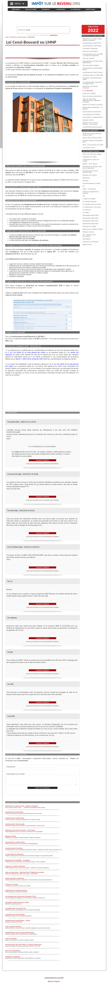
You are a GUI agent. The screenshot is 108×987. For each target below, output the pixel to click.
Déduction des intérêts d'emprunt (16, 892)
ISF (84, 196)
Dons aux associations (12, 953)
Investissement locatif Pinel (14, 814)
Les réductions (76, 9)
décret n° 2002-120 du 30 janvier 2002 (29, 359)
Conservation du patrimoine (14, 856)
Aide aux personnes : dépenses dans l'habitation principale (24, 874)
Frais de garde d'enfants (13, 928)
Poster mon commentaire (42, 790)
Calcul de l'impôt (30, 9)
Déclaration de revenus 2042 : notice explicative (93, 167)
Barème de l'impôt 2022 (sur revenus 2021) (92, 134)
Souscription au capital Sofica (15, 844)
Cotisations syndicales (12, 959)
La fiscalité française (90, 201)
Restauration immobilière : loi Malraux (17, 862)
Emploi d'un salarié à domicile (15, 868)
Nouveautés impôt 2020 (90, 215)
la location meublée (60, 249)
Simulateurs (46, 9)
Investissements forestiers (13, 850)
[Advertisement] (54, 18)
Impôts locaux (90, 9)
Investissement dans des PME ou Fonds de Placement (23, 946)
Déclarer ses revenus (90, 175)
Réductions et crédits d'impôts (18, 37)
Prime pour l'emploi (11, 886)
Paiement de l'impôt (89, 226)
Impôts (7, 37)
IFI (83, 186)
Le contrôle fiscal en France (92, 204)
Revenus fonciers (88, 232)
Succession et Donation (90, 241)
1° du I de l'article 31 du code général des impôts (27, 352)
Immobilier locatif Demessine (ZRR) (17, 904)
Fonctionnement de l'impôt (91, 183)
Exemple (85, 180)
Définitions (86, 178)
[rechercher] (40, 30)
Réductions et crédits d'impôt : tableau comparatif (21, 808)
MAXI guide (16, 9)
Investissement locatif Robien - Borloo (17, 922)
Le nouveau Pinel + (89, 147)
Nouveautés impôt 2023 (90, 223)
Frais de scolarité (11, 940)
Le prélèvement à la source (92, 207)
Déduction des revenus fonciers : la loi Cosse (20, 832)
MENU (19, 3)
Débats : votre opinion (90, 164)
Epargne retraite (10, 838)
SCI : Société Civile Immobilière (89, 235)
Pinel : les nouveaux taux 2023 (93, 145)
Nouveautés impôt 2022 (90, 221)
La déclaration (60, 9)
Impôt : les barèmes (89, 189)
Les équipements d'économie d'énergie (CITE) (20, 898)
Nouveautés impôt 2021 (90, 218)
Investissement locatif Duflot (14, 820)
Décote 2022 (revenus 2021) (92, 138)
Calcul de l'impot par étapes (92, 154)
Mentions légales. (54, 983)
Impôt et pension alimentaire (14, 880)
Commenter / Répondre (42, 460)
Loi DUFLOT (87, 210)
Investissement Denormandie (15, 826)
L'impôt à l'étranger (89, 198)
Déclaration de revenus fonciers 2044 (90, 171)
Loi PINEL (86, 212)
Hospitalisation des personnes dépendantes (19, 934)
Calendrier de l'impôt (90, 157)
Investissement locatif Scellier (15, 916)
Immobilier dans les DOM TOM (15, 910)
